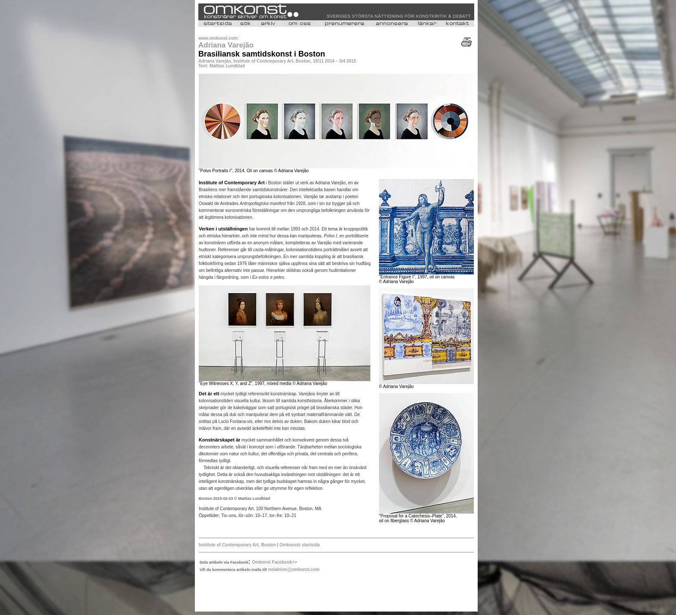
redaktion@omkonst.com (293, 569)
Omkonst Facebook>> (274, 562)
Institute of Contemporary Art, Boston (237, 544)
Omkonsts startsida (298, 544)
